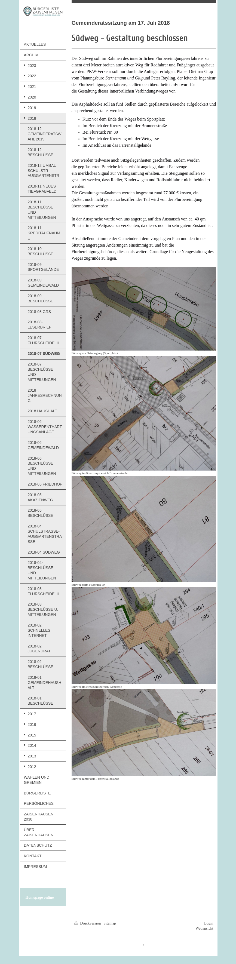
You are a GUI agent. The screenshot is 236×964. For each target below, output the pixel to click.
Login (208, 923)
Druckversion (88, 923)
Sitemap (109, 923)
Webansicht (204, 928)
